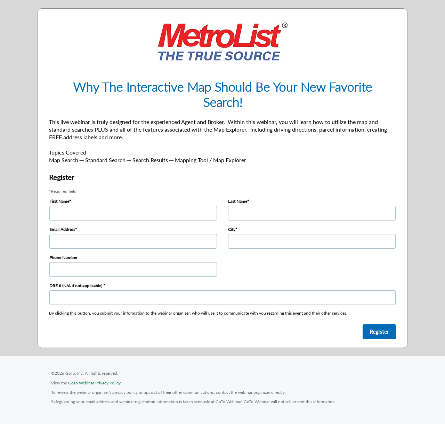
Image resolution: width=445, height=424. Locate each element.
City (231, 229)
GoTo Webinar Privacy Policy (94, 382)
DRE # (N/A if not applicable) (76, 285)
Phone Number (63, 257)
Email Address (62, 229)
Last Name (237, 201)
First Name (59, 201)
